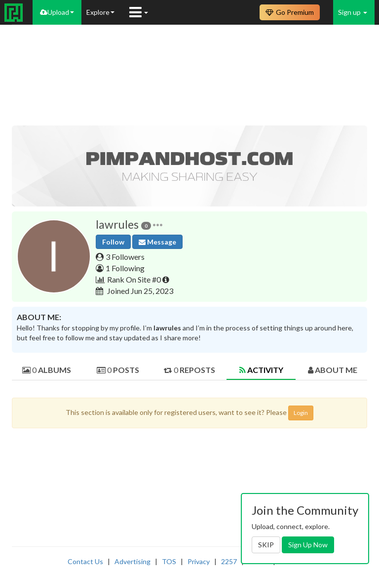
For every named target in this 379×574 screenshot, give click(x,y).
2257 (229, 561)
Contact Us (85, 561)
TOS (169, 561)
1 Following (125, 268)
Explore (100, 12)
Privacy (199, 561)
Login (301, 412)
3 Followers (125, 256)
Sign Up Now (308, 544)
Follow (113, 242)
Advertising (132, 561)
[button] (157, 224)
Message (157, 242)
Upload (57, 12)
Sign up (352, 12)
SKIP (266, 544)
